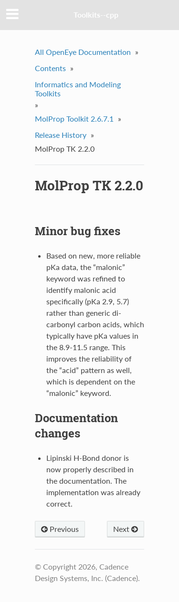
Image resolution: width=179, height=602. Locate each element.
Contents (50, 68)
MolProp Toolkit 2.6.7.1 (74, 118)
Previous (60, 528)
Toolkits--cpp (96, 14)
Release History (60, 134)
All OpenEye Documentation (83, 51)
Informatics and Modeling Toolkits (78, 89)
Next (125, 528)
